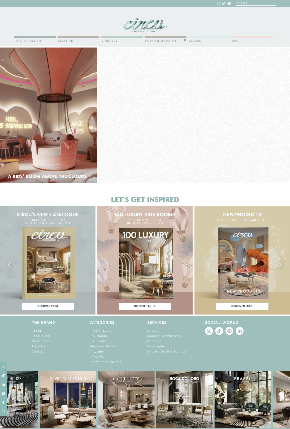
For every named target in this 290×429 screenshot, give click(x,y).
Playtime (65, 40)
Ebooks (195, 40)
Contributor (41, 336)
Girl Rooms (98, 341)
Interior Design (28, 40)
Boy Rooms (98, 336)
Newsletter (41, 341)
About (36, 330)
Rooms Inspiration (160, 40)
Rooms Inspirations (105, 362)
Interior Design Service (166, 351)
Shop (236, 40)
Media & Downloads (163, 336)
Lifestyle (109, 40)
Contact (38, 351)
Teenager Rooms (103, 346)
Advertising (41, 346)
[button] (10, 265)
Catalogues (156, 346)
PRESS (152, 330)
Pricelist (154, 341)
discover (48, 306)
